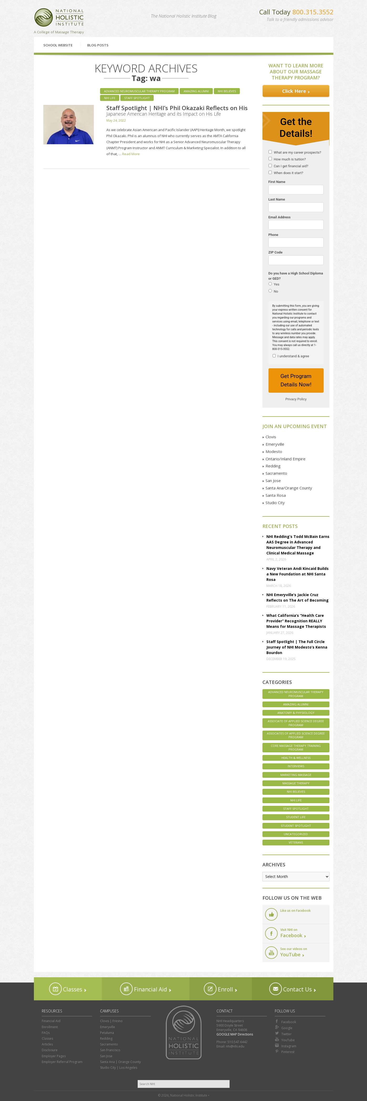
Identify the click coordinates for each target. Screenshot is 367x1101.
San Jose (273, 480)
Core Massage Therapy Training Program (296, 747)
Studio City (275, 502)
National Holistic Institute (59, 17)
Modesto (274, 451)
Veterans (296, 842)
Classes (65, 989)
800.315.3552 (312, 11)
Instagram (285, 1045)
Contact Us (290, 989)
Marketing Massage (295, 775)
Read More (131, 154)
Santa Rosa (276, 495)
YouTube (285, 1039)
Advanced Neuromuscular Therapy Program (139, 91)
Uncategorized (296, 834)
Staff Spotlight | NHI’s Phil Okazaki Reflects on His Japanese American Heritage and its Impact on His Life (177, 110)
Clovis (271, 436)
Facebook (285, 1021)
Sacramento (276, 473)
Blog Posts (97, 45)
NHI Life (109, 98)
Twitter (283, 1033)
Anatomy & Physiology (295, 713)
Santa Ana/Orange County (289, 487)
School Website (58, 45)
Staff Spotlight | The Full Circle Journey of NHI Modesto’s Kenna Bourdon (296, 647)
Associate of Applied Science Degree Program (296, 723)
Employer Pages (54, 1056)
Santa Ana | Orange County (120, 1062)
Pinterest (284, 1051)
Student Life (296, 817)
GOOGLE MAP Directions (234, 1034)
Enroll (218, 989)
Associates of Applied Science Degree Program (296, 735)
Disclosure (50, 1050)
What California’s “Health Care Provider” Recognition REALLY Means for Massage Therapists (296, 621)
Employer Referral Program (62, 1062)
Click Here (294, 91)
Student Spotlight (296, 826)
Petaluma (107, 1032)
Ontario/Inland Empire (286, 458)
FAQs (46, 1032)
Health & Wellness (296, 758)
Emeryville (275, 444)
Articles (47, 1044)
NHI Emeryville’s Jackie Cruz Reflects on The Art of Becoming (297, 597)
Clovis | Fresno (111, 1021)
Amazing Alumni (196, 91)
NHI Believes (227, 91)
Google (283, 1027)
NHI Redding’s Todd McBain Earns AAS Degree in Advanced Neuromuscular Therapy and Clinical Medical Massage (297, 544)
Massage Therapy (295, 783)
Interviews (296, 766)
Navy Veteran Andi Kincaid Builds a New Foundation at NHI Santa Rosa (297, 574)
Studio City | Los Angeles (118, 1067)
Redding (273, 465)
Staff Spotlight (137, 98)
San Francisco (110, 1050)
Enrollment (50, 1027)
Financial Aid (143, 989)
